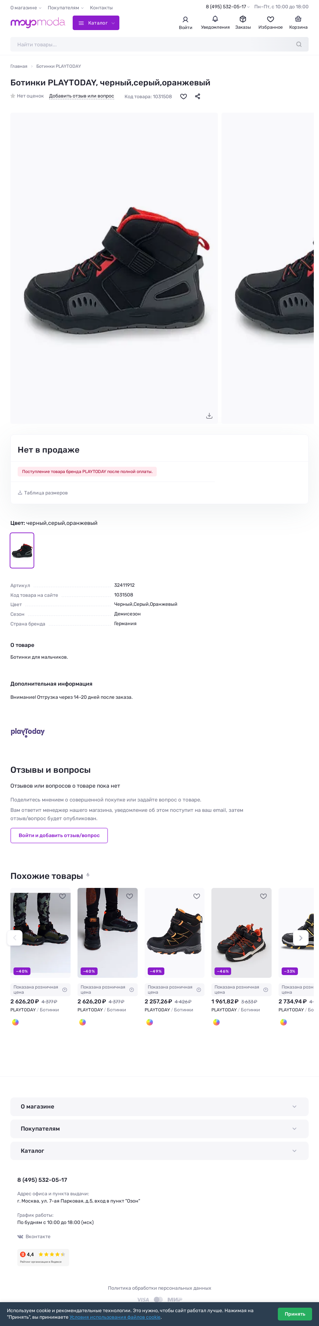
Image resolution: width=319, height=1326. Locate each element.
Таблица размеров (46, 493)
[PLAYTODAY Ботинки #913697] (40, 933)
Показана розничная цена (40, 989)
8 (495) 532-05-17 (226, 7)
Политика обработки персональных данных (159, 1288)
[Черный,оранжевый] (82, 1022)
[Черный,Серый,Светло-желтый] (283, 1022)
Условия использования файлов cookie (115, 1317)
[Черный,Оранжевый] (216, 1022)
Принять (295, 1314)
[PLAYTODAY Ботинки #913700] (175, 933)
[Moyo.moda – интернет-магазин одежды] (38, 22)
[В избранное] (183, 96)
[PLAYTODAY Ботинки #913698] (108, 933)
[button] (14, 938)
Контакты (101, 8)
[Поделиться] (197, 96)
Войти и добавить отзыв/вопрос (59, 835)
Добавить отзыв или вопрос (81, 96)
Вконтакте (34, 1237)
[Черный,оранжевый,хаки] (15, 1022)
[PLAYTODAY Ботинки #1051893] (241, 933)
